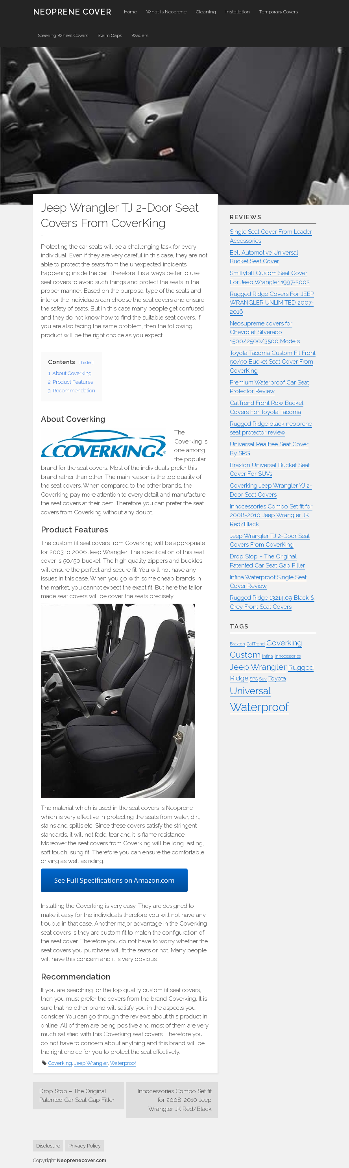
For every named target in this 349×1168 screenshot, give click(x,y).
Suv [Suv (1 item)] (263, 678)
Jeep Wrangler (91, 1063)
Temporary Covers (278, 12)
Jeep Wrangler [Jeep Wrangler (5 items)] (258, 667)
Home (130, 12)
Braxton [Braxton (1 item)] (237, 643)
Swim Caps (110, 35)
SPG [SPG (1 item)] (254, 678)
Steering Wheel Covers (63, 35)
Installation (237, 12)
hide (86, 362)
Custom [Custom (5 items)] (245, 655)
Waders (139, 35)
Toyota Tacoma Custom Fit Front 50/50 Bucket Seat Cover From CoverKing (273, 361)
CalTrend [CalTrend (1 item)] (256, 643)
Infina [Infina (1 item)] (267, 656)
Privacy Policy (84, 1146)
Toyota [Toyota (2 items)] (277, 678)
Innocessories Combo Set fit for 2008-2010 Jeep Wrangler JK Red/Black (175, 1100)
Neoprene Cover (72, 12)
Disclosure (48, 1146)
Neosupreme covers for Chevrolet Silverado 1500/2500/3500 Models (265, 332)
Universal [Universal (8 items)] (250, 691)
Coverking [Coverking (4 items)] (284, 642)
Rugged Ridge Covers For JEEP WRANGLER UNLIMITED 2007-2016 (272, 302)
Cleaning (206, 12)
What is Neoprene (166, 12)
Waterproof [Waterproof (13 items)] (259, 707)
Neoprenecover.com (81, 1160)
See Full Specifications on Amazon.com (114, 880)
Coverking (60, 1063)
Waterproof (123, 1063)
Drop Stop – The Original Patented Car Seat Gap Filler (76, 1096)
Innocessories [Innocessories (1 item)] (288, 656)
